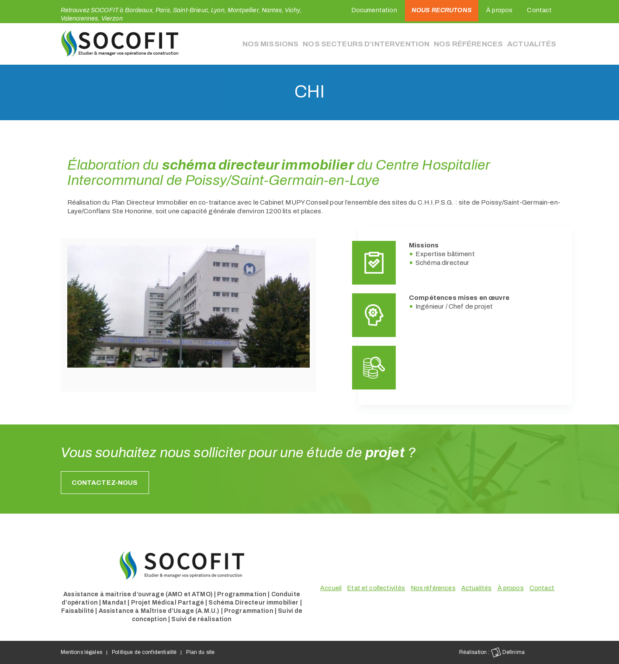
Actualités (532, 43)
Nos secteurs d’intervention (380, 43)
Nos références (473, 43)
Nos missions (293, 43)
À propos (499, 10)
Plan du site (200, 652)
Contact (539, 10)
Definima (508, 652)
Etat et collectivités (376, 588)
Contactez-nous (105, 482)
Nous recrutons (442, 10)
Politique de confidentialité (144, 652)
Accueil (331, 588)
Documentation (374, 10)
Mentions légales (81, 652)
